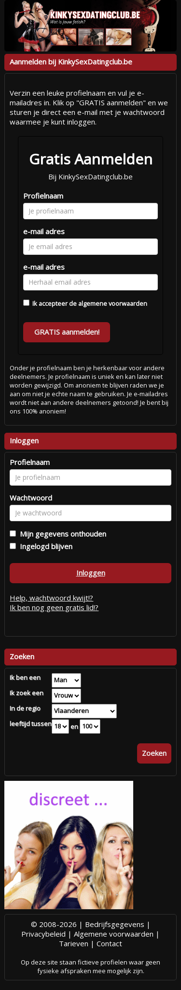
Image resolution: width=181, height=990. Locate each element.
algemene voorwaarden (112, 303)
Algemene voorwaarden (113, 934)
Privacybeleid (43, 934)
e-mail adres (44, 231)
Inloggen (90, 572)
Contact (109, 943)
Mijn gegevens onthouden (61, 534)
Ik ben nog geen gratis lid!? (54, 607)
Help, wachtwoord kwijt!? (51, 597)
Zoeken (154, 753)
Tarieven (73, 943)
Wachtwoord (31, 497)
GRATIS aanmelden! (66, 332)
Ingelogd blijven (44, 546)
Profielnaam (43, 196)
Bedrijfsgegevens (114, 924)
